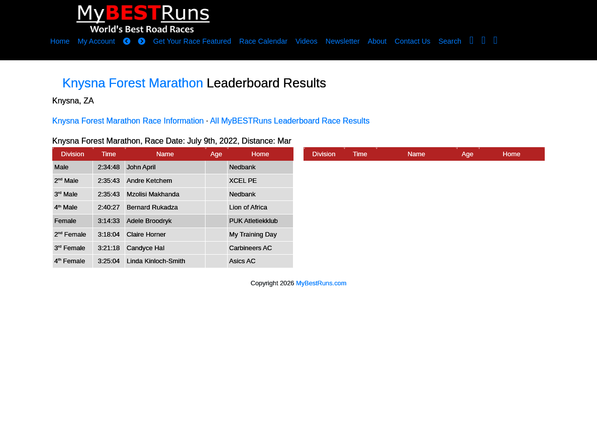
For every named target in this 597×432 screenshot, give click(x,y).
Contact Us (412, 41)
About (377, 41)
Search (450, 41)
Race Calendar (263, 41)
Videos (306, 41)
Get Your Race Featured (192, 41)
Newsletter (343, 41)
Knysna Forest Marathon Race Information (128, 121)
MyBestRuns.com (321, 283)
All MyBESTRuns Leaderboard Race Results (289, 121)
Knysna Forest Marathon (132, 83)
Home (59, 41)
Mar (284, 141)
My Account (96, 41)
